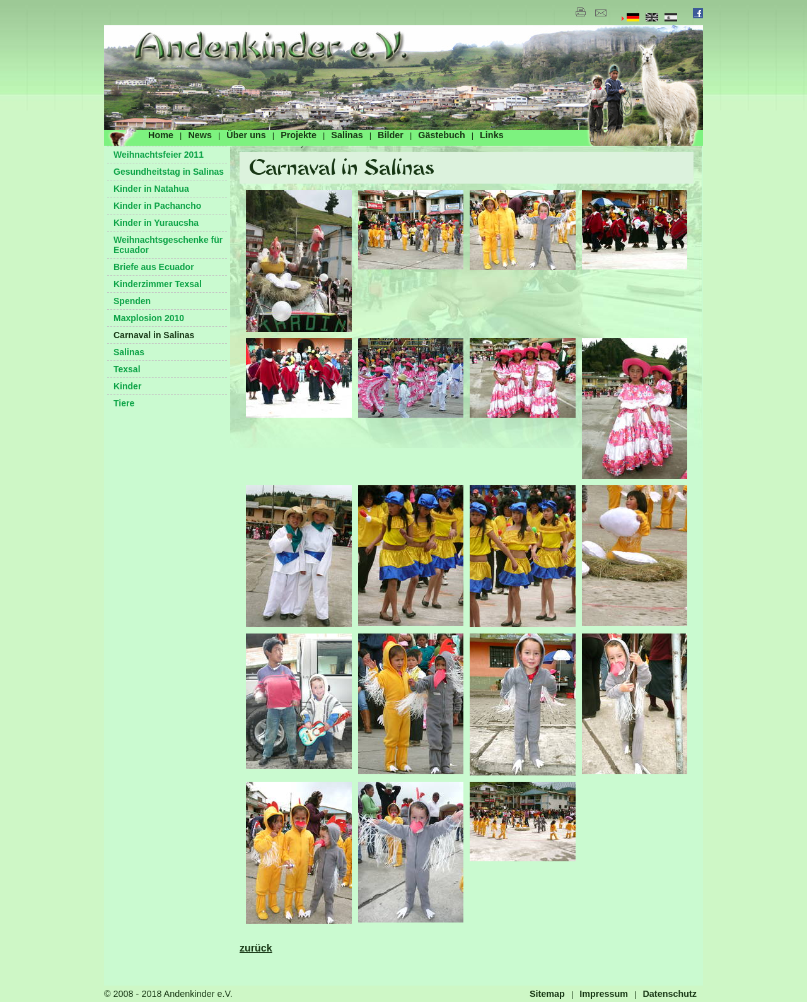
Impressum (603, 994)
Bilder (391, 135)
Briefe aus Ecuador (153, 267)
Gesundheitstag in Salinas (168, 172)
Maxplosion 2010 (148, 318)
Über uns (245, 135)
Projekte (298, 135)
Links (492, 135)
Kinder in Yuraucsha (156, 223)
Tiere (123, 403)
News (200, 135)
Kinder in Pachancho (157, 206)
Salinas (347, 135)
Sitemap (547, 994)
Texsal (127, 369)
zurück (256, 948)
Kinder (127, 386)
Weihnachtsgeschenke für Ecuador (168, 245)
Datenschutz (669, 994)
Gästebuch (441, 135)
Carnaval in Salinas (153, 335)
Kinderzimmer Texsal (157, 284)
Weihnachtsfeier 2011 (158, 155)
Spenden (132, 301)
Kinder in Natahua (151, 189)
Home (160, 135)
